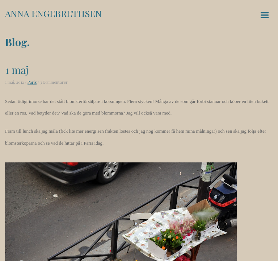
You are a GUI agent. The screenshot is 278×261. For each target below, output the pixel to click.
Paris (32, 82)
